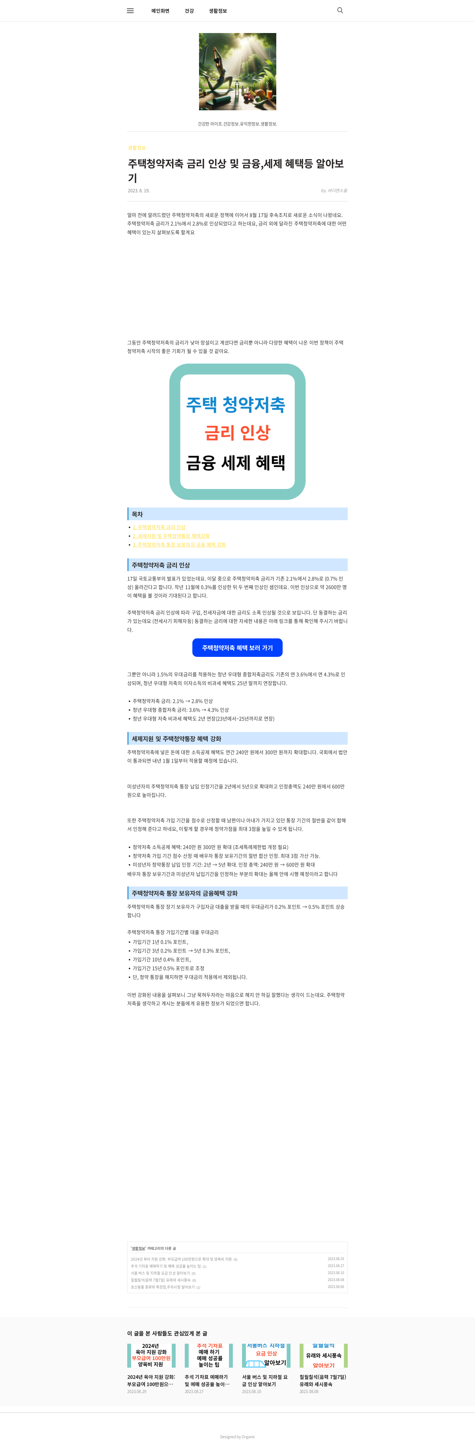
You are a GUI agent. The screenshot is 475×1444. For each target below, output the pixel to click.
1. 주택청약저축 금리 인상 (159, 527)
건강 (189, 10)
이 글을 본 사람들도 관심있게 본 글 (167, 1333)
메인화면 (160, 10)
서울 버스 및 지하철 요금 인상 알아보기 (160, 1273)
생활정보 (218, 10)
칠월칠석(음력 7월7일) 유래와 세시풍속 (161, 1280)
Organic (248, 1436)
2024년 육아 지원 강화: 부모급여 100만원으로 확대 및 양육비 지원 (181, 1259)
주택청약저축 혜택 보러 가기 (237, 647)
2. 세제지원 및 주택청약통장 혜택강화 (171, 535)
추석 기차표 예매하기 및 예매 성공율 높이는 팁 (166, 1266)
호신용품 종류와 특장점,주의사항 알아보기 (163, 1287)
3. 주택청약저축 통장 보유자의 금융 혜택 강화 (179, 544)
